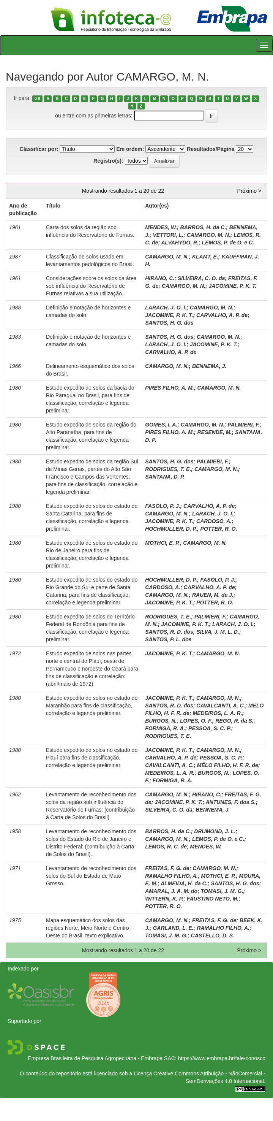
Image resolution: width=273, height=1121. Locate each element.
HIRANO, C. (159, 278)
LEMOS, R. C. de (166, 847)
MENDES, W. (161, 227)
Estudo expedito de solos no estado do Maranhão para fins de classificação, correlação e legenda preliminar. (91, 705)
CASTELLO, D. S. (212, 935)
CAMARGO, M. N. (208, 235)
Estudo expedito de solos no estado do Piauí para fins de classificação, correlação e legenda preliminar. (91, 757)
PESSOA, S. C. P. (209, 728)
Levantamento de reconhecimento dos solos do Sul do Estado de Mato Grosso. (91, 875)
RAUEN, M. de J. (213, 595)
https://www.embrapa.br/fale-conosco (221, 1058)
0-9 (37, 98)
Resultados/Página (210, 149)
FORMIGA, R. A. (165, 728)
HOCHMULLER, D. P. (171, 529)
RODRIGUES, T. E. (168, 469)
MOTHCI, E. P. (162, 543)
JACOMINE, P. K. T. (232, 286)
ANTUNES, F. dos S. (230, 802)
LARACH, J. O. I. (165, 307)
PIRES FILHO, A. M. (169, 388)
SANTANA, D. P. (165, 477)
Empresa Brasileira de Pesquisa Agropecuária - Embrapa (95, 1058)
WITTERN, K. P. (164, 899)
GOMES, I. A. (161, 425)
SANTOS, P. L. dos (168, 639)
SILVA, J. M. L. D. (217, 632)
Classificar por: (39, 149)
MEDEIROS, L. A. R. (217, 713)
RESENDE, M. (214, 432)
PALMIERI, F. (244, 425)
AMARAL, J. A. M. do (171, 891)
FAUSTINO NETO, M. (213, 899)
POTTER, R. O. (218, 529)
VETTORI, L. (168, 235)
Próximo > (249, 191)
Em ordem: (130, 149)
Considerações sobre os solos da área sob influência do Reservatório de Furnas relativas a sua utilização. (91, 286)
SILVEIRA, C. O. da (201, 278)
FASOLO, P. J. (162, 506)
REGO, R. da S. (234, 721)
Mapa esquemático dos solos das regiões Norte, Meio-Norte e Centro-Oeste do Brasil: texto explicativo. (88, 928)
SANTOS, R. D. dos (169, 632)
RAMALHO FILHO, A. (171, 876)
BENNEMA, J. (209, 366)
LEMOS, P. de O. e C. (228, 242)
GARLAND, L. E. (173, 928)
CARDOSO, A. (214, 521)
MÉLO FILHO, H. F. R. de (227, 765)
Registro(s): (108, 161)
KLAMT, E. (205, 257)
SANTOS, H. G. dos (169, 323)
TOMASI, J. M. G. (222, 891)
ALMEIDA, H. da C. (184, 883)
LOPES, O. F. (196, 721)
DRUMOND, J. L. (214, 831)
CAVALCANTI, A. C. (220, 705)
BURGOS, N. (161, 721)
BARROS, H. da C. (203, 227)
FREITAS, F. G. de (167, 868)
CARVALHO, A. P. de (222, 315)
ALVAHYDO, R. (180, 242)
